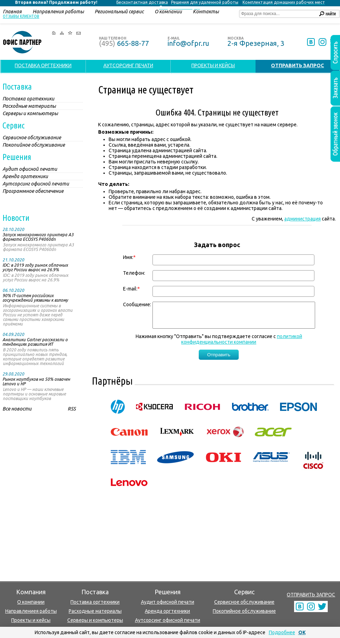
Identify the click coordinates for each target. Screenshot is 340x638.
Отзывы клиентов (21, 16)
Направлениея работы (31, 611)
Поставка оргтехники (95, 602)
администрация (302, 219)
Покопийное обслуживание (244, 611)
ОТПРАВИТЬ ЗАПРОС (311, 594)
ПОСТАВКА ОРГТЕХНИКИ (43, 65)
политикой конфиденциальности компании (241, 344)
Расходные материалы (95, 611)
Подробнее (282, 632)
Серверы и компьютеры (95, 620)
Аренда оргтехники (167, 611)
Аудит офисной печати (167, 602)
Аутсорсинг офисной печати (167, 620)
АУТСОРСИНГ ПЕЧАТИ (128, 65)
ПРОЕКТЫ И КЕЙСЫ (213, 65)
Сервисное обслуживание (244, 602)
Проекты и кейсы (30, 620)
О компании (31, 602)
